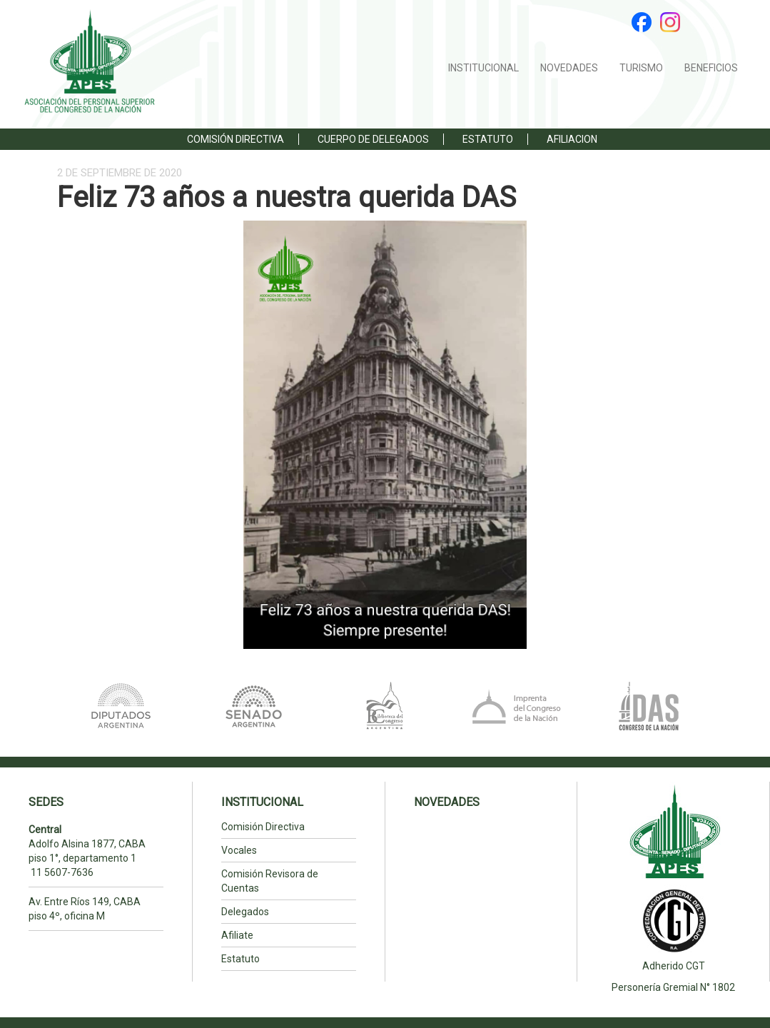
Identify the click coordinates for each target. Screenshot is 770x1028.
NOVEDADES (569, 68)
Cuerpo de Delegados (373, 139)
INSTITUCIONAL (483, 68)
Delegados (245, 911)
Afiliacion (572, 139)
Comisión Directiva (235, 139)
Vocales (239, 850)
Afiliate (237, 935)
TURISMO (641, 68)
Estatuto (240, 958)
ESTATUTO (487, 139)
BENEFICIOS (711, 68)
